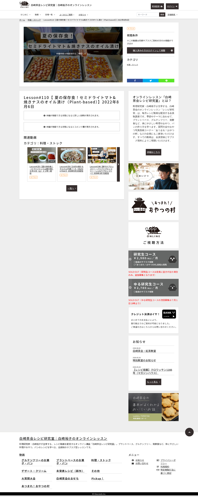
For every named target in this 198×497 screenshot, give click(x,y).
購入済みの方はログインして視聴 (153, 51)
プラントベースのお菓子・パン (70, 463)
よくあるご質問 (66, 14)
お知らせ (83, 14)
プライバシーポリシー (167, 463)
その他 (95, 472)
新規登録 (157, 6)
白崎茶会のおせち (67, 480)
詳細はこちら (153, 153)
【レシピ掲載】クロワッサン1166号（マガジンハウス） (152, 372)
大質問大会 (29, 480)
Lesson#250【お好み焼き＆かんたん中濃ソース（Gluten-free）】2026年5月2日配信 (72, 170)
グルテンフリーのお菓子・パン (35, 463)
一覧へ (72, 189)
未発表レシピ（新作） (70, 472)
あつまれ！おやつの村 (36, 487)
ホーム (22, 21)
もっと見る (153, 383)
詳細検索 (172, 14)
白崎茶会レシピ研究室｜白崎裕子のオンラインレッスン (61, 5)
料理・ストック (34, 21)
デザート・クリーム (34, 472)
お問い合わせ (140, 464)
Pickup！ (97, 480)
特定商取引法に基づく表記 (167, 473)
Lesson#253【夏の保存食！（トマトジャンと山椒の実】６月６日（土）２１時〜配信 (42, 171)
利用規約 (163, 468)
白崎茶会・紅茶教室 (144, 352)
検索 (162, 14)
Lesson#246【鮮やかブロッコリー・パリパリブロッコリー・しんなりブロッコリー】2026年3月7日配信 (102, 171)
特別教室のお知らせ (144, 362)
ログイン (172, 6)
